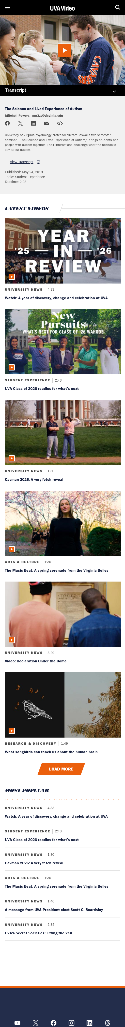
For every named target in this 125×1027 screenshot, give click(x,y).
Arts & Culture (22, 562)
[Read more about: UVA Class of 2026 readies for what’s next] (63, 341)
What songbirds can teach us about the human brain (51, 751)
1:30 (50, 471)
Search (117, 7)
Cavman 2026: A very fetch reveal (34, 479)
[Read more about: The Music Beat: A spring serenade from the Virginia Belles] (63, 523)
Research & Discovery (30, 743)
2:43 (58, 380)
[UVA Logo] (62, 1004)
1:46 (50, 901)
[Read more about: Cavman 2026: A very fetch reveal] (63, 432)
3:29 (50, 653)
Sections (7, 7)
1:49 (64, 743)
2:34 (50, 925)
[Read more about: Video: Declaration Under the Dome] (63, 614)
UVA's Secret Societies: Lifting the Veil (38, 932)
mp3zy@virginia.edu (47, 115)
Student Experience (27, 380)
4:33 (50, 289)
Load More (61, 769)
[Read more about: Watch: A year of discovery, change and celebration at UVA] (63, 251)
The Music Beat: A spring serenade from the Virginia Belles (57, 570)
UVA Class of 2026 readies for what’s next (42, 388)
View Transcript (21, 162)
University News (24, 289)
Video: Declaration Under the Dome (36, 660)
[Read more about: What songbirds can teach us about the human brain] (63, 705)
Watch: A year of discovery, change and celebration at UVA (56, 297)
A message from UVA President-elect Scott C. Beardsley (54, 909)
